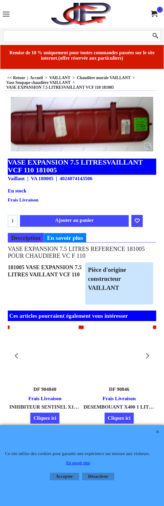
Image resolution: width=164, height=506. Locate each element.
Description (25, 237)
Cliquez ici (45, 418)
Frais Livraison (23, 199)
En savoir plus (65, 237)
